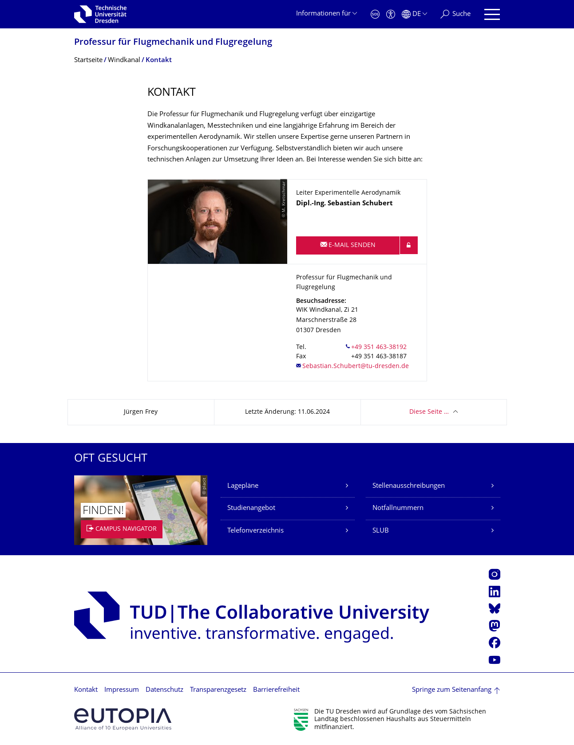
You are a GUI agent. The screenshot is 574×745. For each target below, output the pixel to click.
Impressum (121, 690)
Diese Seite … (429, 412)
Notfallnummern (398, 508)
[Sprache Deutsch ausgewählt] (414, 14)
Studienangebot (251, 508)
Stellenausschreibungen (408, 486)
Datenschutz (164, 690)
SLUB (380, 531)
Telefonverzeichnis (255, 531)
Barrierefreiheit (276, 690)
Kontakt (86, 690)
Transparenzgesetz (218, 690)
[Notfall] (375, 14)
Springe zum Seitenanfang (451, 690)
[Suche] (455, 14)
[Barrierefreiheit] (391, 14)
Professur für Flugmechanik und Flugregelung (173, 43)
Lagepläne (242, 486)
